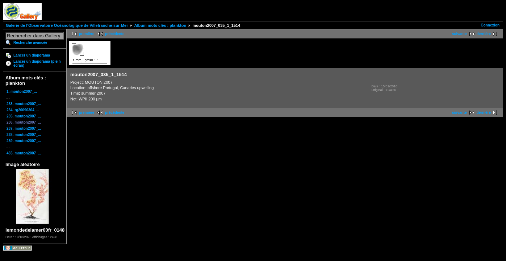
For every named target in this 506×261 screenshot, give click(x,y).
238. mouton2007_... (24, 135)
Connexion (490, 25)
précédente (114, 34)
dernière (484, 34)
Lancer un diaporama (31, 55)
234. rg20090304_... (23, 110)
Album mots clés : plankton (160, 25)
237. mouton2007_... (24, 128)
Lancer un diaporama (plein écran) (37, 63)
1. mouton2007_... (22, 92)
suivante (459, 34)
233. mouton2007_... (24, 104)
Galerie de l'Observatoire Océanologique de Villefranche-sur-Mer (67, 25)
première (86, 34)
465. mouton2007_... (24, 153)
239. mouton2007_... (24, 141)
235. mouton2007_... (24, 116)
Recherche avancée (30, 43)
